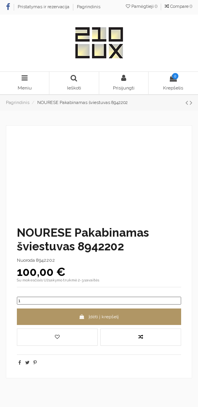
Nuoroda (26, 260)
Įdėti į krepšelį (99, 316)
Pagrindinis (88, 6)
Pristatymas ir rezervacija (44, 6)
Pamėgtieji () (142, 6)
